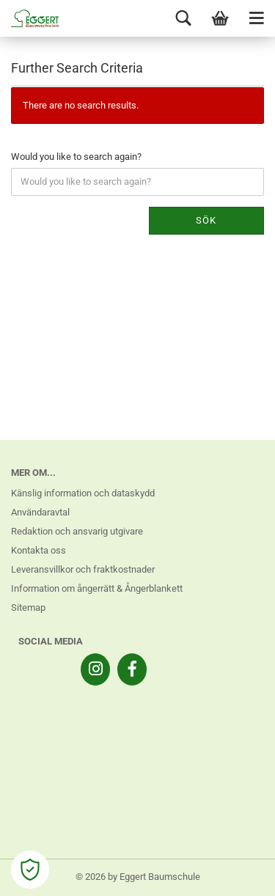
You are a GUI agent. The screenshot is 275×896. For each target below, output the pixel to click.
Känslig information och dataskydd (83, 493)
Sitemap (28, 607)
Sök (206, 220)
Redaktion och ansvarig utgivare (77, 531)
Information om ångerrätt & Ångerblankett (97, 588)
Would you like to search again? (76, 156)
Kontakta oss (38, 550)
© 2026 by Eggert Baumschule (138, 876)
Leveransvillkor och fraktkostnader (83, 569)
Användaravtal (40, 512)
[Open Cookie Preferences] (30, 870)
